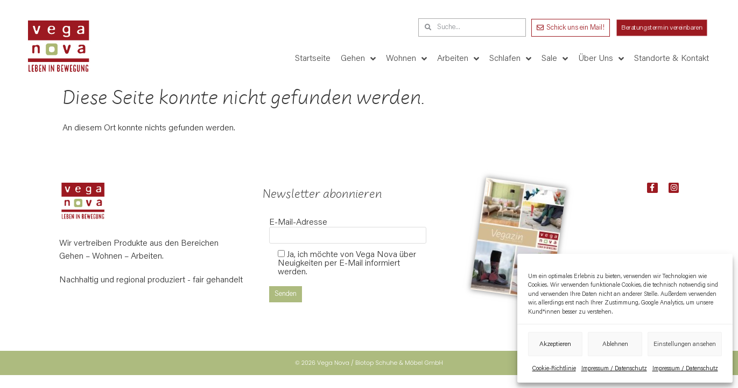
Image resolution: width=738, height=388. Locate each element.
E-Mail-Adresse (347, 228)
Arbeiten (458, 58)
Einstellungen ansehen (684, 344)
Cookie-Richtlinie (554, 369)
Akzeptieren (555, 344)
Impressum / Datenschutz (614, 369)
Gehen (358, 58)
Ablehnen (615, 344)
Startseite (313, 58)
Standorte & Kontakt (671, 58)
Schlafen (510, 58)
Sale (555, 58)
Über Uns (601, 58)
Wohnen (406, 58)
